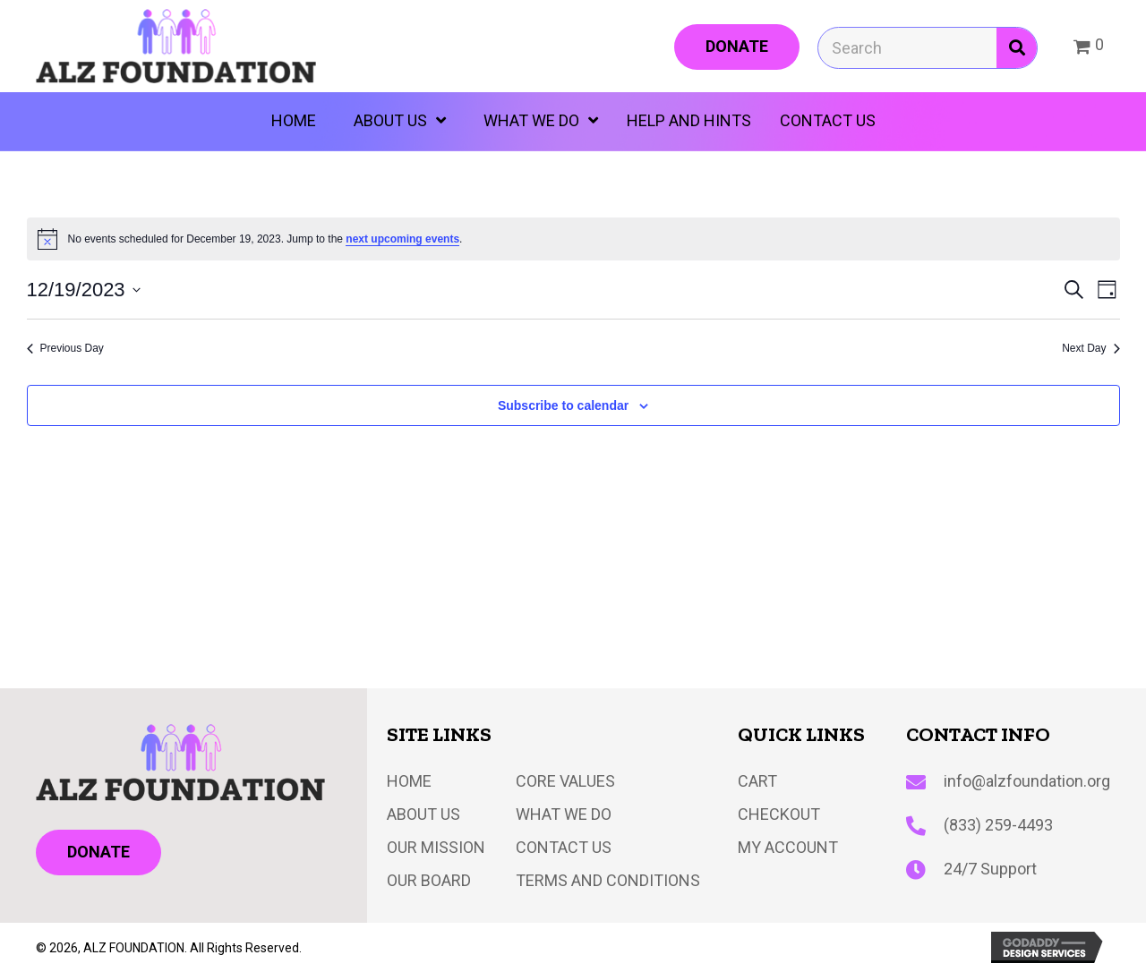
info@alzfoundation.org (1027, 781)
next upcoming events (402, 239)
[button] (737, 47)
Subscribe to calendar (563, 405)
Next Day (1090, 348)
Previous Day (65, 348)
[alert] (573, 238)
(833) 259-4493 (998, 824)
